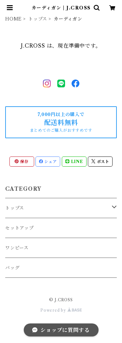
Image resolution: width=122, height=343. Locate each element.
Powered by (61, 310)
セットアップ (19, 228)
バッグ (12, 268)
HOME (13, 19)
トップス (37, 19)
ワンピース (17, 248)
